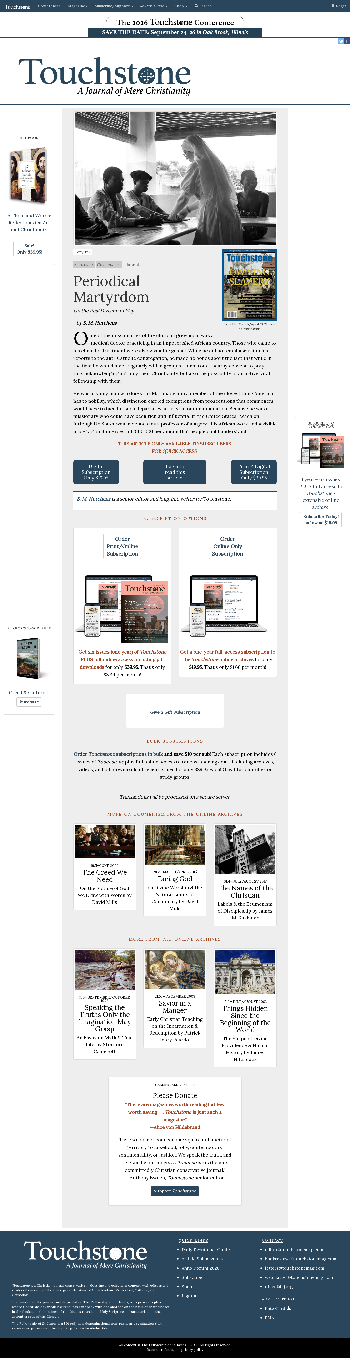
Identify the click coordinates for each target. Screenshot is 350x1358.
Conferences (49, 6)
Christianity (109, 264)
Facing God (175, 878)
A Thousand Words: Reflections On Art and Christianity (29, 222)
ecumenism (84, 264)
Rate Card (275, 1308)
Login (338, 6)
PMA (269, 1317)
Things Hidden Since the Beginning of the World (245, 1019)
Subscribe (192, 1277)
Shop (187, 1286)
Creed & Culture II (29, 692)
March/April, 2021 (253, 324)
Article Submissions (202, 1258)
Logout (189, 1296)
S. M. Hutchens (94, 499)
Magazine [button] (78, 6)
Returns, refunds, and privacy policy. (175, 1350)
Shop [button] (181, 6)
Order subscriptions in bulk (118, 754)
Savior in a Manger (175, 1007)
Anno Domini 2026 (201, 1268)
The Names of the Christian (245, 891)
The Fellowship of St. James (163, 1345)
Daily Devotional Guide (206, 1249)
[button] (114, 6)
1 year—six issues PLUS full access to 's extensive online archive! (320, 493)
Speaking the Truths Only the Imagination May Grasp (105, 1018)
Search (203, 6)
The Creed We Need (104, 876)
